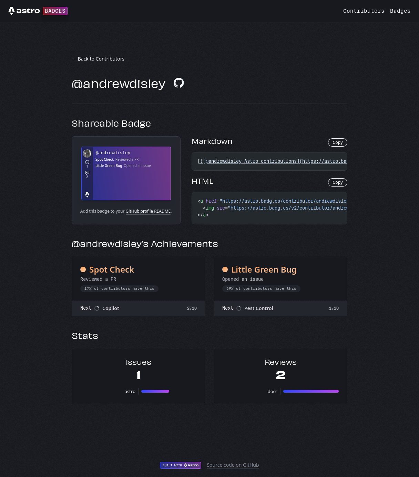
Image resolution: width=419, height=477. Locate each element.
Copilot (110, 308)
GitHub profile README (148, 211)
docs (272, 391)
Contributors (364, 11)
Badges (400, 11)
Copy (338, 142)
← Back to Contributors (98, 58)
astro (130, 391)
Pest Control (258, 308)
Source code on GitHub (233, 465)
